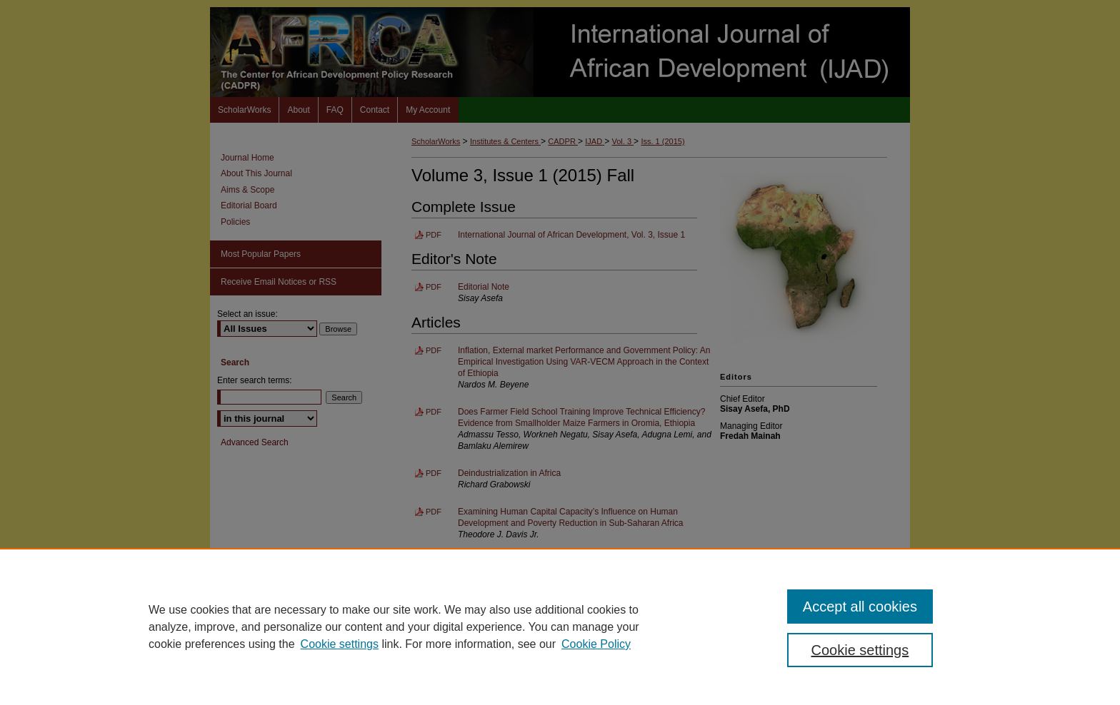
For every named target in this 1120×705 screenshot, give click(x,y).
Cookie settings (340, 644)
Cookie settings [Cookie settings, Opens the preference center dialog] (860, 650)
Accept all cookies (860, 606)
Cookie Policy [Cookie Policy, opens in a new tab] (596, 644)
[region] (560, 626)
